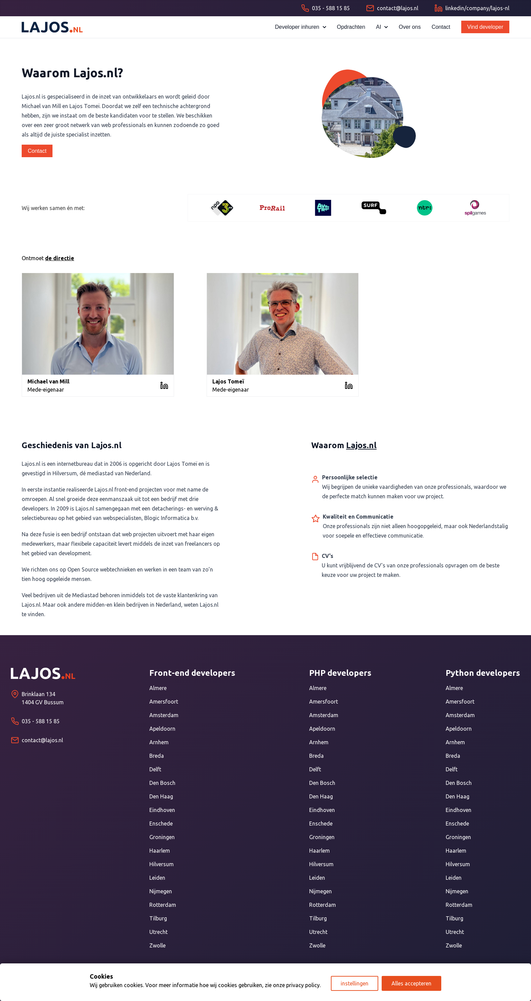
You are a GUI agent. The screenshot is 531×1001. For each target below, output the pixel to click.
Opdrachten (351, 27)
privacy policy (303, 985)
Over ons (410, 27)
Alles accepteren (411, 983)
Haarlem (159, 851)
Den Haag (161, 796)
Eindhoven (162, 810)
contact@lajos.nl (42, 740)
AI (382, 27)
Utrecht (158, 932)
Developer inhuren (300, 27)
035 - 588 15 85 (41, 721)
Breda (156, 756)
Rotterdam (162, 905)
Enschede (161, 823)
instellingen (354, 983)
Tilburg (158, 918)
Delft (155, 769)
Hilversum (161, 864)
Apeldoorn (162, 729)
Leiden (157, 878)
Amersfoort (163, 701)
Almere (158, 688)
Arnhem (159, 742)
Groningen (162, 837)
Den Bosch (162, 783)
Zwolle (157, 945)
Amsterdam (163, 715)
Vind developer (485, 27)
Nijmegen (160, 891)
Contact (440, 27)
